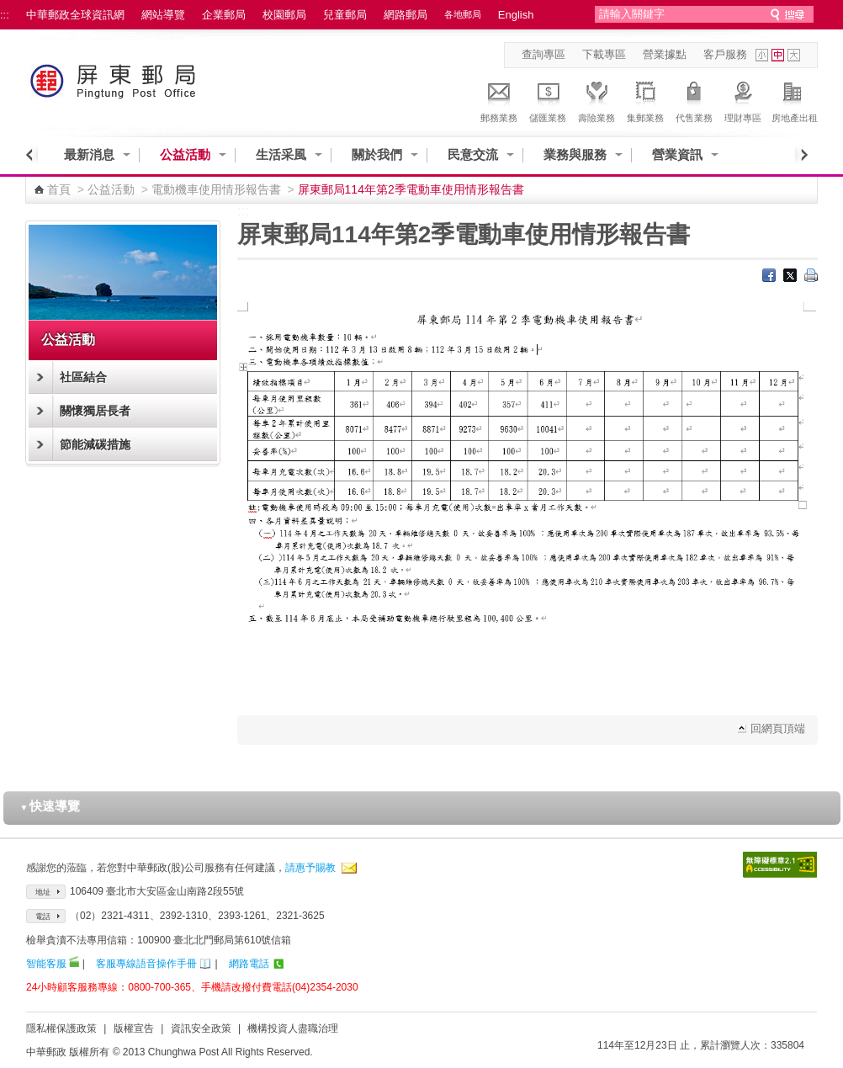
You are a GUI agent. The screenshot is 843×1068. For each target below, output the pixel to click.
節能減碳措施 (95, 444)
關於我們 (377, 154)
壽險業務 (596, 99)
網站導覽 (163, 14)
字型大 (793, 55)
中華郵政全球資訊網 (75, 14)
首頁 (59, 189)
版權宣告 (134, 1028)
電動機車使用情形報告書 (216, 189)
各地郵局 (462, 14)
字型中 (777, 55)
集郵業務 (645, 99)
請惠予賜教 (310, 868)
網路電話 (249, 964)
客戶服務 (725, 54)
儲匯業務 (548, 99)
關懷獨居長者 (95, 410)
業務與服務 (575, 154)
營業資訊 (677, 154)
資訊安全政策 (201, 1028)
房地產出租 (794, 99)
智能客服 (46, 964)
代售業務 (694, 99)
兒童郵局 (345, 14)
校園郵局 (284, 14)
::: (4, 14)
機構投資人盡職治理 (292, 1028)
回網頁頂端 (777, 728)
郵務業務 (499, 99)
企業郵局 (224, 14)
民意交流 (473, 154)
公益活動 (185, 154)
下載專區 (604, 54)
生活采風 (281, 154)
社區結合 (83, 377)
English (516, 14)
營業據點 (665, 54)
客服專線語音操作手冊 (146, 964)
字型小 (762, 55)
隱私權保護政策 (61, 1028)
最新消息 (89, 154)
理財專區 (743, 99)
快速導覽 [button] (50, 806)
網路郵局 (405, 14)
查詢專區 (543, 54)
